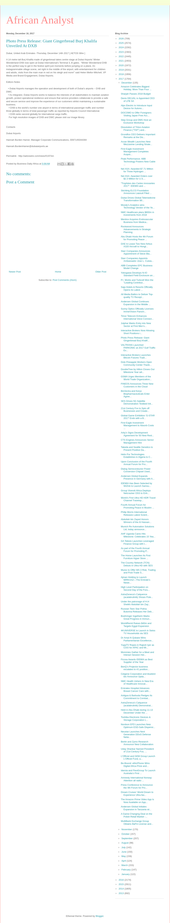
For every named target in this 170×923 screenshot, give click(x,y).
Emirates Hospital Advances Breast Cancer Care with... (135, 689)
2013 (121, 893)
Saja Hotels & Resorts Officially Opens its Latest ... (137, 288)
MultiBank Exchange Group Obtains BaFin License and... (137, 822)
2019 (121, 69)
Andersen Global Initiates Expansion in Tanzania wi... (136, 808)
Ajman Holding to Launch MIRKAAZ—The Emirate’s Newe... (135, 580)
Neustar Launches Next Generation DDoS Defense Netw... (136, 734)
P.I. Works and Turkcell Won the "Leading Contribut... (137, 281)
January (125, 874)
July (123, 847)
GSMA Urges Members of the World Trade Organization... (136, 378)
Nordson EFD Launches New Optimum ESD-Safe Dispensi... (138, 726)
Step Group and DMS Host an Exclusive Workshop (136, 121)
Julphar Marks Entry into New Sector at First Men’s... (136, 324)
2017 (121, 78)
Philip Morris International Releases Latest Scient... (135, 513)
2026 (121, 38)
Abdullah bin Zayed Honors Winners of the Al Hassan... (136, 520)
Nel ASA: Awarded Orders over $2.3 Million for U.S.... (136, 177)
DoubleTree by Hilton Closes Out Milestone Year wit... (137, 370)
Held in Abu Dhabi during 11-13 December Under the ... (137, 711)
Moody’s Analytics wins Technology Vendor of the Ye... (138, 206)
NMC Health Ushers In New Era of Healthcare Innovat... (137, 682)
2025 (121, 43)
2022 (121, 56)
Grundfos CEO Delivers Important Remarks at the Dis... (138, 136)
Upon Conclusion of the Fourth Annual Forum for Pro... (136, 463)
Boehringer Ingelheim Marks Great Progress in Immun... (136, 617)
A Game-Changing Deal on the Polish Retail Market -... (136, 815)
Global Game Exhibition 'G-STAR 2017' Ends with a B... (138, 417)
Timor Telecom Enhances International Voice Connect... (137, 317)
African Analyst (40, 20)
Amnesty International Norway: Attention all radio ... (136, 779)
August (125, 842)
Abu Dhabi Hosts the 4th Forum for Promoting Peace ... (137, 238)
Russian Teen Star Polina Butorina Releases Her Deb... (137, 610)
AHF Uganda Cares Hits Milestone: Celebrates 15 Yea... (138, 535)
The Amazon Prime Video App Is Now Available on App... (137, 801)
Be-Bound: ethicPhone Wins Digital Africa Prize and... (135, 764)
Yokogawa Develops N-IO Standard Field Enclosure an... (137, 274)
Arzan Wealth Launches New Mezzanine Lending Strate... (136, 143)
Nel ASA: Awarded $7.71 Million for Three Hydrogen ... (137, 170)
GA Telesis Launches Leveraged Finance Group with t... (137, 542)
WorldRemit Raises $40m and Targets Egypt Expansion (136, 624)
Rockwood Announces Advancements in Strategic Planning (136, 229)
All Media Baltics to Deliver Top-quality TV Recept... (137, 295)
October (125, 834)
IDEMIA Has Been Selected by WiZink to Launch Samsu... (136, 484)
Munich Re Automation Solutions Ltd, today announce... (137, 528)
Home (58, 271)
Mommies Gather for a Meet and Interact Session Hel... (137, 653)
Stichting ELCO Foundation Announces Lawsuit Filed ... (136, 192)
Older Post (100, 271)
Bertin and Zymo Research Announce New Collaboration (137, 743)
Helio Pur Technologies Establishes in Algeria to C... (136, 455)
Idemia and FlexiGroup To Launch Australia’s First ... (138, 772)
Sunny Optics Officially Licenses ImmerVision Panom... (137, 310)
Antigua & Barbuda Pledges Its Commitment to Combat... (136, 697)
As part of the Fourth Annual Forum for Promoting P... (135, 549)
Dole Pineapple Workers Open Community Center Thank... (136, 363)
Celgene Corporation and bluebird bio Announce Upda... (138, 675)
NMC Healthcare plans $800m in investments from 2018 (137, 213)
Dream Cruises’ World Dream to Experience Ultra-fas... (137, 793)
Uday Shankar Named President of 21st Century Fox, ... (137, 750)
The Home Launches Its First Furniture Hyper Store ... (135, 557)
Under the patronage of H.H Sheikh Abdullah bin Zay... (135, 603)
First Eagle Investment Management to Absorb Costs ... (137, 425)
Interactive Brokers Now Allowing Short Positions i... (137, 332)
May (123, 856)
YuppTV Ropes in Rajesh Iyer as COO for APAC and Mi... (137, 646)
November (127, 829)
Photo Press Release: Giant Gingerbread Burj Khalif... (135, 339)
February (126, 869)
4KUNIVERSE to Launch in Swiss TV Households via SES (138, 632)
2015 (121, 884)
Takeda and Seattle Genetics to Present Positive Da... (137, 448)
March (125, 865)
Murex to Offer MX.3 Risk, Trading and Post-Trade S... (138, 571)
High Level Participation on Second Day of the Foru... (135, 588)
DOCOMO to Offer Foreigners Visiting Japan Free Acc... (136, 114)
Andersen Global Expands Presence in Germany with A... (137, 477)
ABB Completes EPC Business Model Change (136, 267)
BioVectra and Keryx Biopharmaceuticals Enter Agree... (135, 394)
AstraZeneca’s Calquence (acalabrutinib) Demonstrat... (136, 704)
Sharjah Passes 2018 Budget (136, 93)
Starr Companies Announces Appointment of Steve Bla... (136, 252)
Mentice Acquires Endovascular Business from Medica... (137, 220)
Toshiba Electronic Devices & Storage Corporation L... (136, 718)
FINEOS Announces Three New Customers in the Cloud (137, 385)
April (124, 860)
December (127, 82)
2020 (121, 65)
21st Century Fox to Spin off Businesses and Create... (135, 409)
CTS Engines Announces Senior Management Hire (137, 441)
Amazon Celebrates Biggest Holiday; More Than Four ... (136, 88)
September (127, 838)
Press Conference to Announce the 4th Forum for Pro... (137, 786)
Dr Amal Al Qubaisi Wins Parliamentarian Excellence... (137, 639)
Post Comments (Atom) (64, 280)
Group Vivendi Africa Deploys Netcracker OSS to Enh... (136, 492)
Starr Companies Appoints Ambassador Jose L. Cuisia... (137, 259)
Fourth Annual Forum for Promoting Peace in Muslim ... (137, 506)
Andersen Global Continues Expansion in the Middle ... (135, 303)
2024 (121, 47)
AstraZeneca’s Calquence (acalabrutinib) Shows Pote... (137, 595)
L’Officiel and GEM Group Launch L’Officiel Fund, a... (138, 757)
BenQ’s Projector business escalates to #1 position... (135, 668)
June (124, 851)
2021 (121, 60)
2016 (121, 880)
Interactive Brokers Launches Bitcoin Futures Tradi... (136, 356)
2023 (121, 52)
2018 (121, 74)
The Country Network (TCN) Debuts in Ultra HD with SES (137, 564)
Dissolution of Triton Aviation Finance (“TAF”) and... (135, 128)
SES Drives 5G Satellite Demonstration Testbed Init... (137, 402)
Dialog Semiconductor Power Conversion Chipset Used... (136, 470)
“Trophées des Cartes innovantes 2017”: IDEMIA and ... (138, 184)
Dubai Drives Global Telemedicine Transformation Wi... (138, 199)
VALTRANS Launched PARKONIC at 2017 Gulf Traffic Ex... (138, 348)
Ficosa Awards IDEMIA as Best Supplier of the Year (136, 661)
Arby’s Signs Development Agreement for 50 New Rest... (137, 434)
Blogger (99, 916)
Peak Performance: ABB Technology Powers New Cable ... (138, 161)
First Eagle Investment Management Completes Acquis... (135, 152)
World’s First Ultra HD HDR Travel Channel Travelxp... (138, 499)
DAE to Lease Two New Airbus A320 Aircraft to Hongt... (136, 245)
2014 (121, 888)
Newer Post (15, 271)
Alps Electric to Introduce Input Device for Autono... (136, 107)
